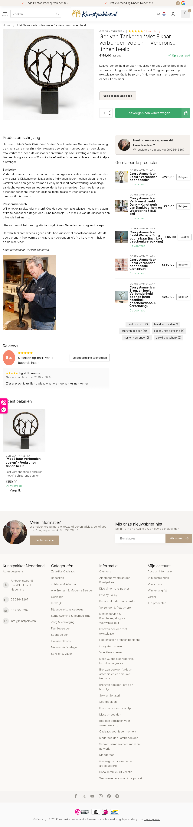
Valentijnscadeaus (110, 652)
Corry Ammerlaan (110, 646)
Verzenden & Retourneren (115, 607)
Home (7, 25)
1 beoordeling (152, 31)
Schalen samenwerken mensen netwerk (119, 746)
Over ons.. (105, 571)
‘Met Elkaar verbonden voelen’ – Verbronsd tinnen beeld (52, 25)
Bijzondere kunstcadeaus (67, 609)
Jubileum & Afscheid (64, 584)
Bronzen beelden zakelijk (115, 708)
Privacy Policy (108, 595)
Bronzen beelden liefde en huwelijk (116, 687)
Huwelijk (56, 603)
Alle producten (157, 603)
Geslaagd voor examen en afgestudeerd (116, 763)
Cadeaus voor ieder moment (117, 731)
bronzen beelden (135, 330)
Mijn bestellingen (158, 578)
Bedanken (57, 578)
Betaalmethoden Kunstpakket (117, 601)
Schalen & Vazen (62, 653)
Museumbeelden (110, 714)
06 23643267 (19, 599)
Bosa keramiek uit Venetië (115, 772)
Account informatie (160, 571)
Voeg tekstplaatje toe (117, 95)
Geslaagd (57, 597)
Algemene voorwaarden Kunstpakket (114, 580)
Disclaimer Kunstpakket (114, 588)
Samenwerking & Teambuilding (70, 615)
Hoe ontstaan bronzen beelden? (119, 640)
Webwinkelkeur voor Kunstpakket (120, 778)
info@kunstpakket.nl (23, 621)
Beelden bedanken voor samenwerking (114, 723)
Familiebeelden (60, 628)
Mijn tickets (155, 584)
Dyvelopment (152, 819)
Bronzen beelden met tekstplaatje (113, 631)
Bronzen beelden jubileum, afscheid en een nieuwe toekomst (116, 674)
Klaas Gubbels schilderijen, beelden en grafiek (116, 661)
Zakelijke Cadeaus (63, 571)
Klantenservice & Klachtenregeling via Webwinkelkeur (112, 618)
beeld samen (138, 324)
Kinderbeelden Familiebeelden (118, 738)
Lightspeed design (128, 819)
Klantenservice (44, 540)
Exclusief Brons (61, 641)
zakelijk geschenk (168, 337)
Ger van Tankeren (111, 31)
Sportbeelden (59, 634)
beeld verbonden (166, 324)
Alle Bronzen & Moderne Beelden (72, 590)
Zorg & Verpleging (62, 622)
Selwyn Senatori (109, 695)
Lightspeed (108, 819)
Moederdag (106, 755)
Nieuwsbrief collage (64, 647)
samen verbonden (136, 337)
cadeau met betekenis (169, 330)
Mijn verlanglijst (157, 590)
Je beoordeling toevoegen (90, 357)
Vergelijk (15, 490)
